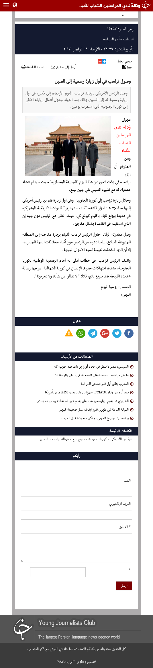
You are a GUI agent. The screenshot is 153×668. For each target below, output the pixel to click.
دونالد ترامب (60, 439)
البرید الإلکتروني (120, 504)
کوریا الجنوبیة (98, 439)
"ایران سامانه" (65, 662)
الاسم (127, 481)
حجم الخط (124, 61)
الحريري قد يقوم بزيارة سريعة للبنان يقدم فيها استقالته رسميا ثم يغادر (85, 401)
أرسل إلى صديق (63, 67)
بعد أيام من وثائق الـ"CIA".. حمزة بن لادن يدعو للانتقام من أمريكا (89, 392)
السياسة (128, 39)
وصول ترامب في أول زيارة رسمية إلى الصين (93, 82)
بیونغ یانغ (78, 439)
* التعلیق (125, 527)
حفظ (127, 67)
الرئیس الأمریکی (121, 439)
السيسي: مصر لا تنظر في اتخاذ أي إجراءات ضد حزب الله (94, 367)
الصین (44, 439)
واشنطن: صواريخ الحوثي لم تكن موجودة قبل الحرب (98, 418)
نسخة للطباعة (32, 67)
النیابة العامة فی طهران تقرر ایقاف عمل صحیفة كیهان (96, 410)
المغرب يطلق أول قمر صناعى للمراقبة (107, 384)
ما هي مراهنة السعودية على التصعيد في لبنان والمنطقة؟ (94, 375)
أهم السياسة (111, 39)
